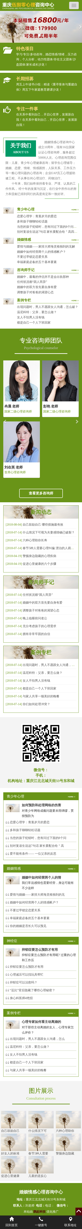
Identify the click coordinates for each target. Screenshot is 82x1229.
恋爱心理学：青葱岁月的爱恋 (37, 216)
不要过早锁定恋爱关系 (32, 256)
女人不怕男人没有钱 (30, 317)
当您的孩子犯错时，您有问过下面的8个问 (38, 838)
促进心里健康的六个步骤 (39, 563)
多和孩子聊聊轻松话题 (32, 221)
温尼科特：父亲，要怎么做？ (37, 312)
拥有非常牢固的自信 (36, 634)
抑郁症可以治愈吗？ (23, 982)
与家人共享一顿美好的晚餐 (41, 696)
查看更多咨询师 (41, 493)
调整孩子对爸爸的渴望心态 (35, 292)
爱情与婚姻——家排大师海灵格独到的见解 (46, 246)
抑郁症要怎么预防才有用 (26, 966)
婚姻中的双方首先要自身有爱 (37, 287)
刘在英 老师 (13, 467)
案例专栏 (41, 652)
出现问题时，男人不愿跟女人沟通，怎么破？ (47, 307)
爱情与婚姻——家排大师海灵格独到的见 (37, 894)
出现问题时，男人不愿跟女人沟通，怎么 (37, 1039)
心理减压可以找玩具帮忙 (26, 974)
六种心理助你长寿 (35, 540)
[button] (2, 27)
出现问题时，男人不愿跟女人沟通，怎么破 (52, 665)
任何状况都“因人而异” (32, 281)
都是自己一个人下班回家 (34, 322)
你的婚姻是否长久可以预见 (28, 926)
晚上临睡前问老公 (35, 618)
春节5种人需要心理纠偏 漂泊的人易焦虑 (50, 548)
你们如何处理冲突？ (36, 704)
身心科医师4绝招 (23, 998)
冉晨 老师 (11, 406)
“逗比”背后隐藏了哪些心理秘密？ (32, 990)
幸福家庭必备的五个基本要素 (37, 262)
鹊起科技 (39, 1211)
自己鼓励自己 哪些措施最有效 (43, 524)
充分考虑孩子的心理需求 (39, 626)
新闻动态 (41, 512)
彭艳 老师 (50, 406)
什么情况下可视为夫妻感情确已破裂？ (49, 532)
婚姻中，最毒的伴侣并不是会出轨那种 (43, 276)
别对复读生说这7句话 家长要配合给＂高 (37, 845)
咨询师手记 (41, 582)
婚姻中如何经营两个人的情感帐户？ (41, 251)
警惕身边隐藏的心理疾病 (39, 556)
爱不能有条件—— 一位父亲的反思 (33, 853)
